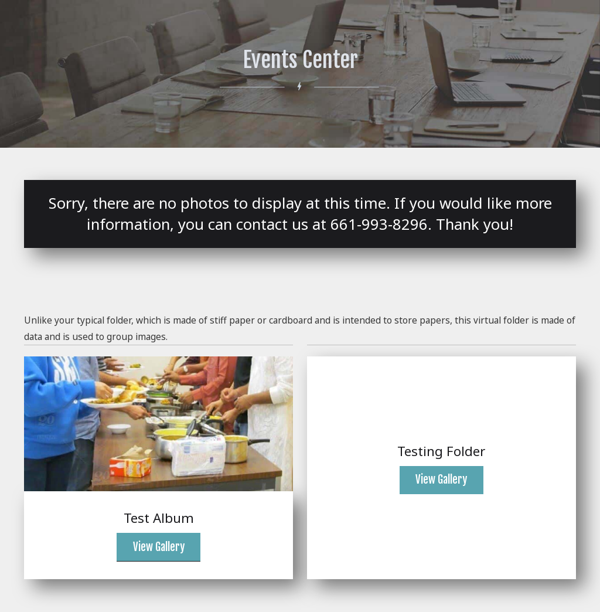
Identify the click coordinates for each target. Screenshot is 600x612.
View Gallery (159, 547)
